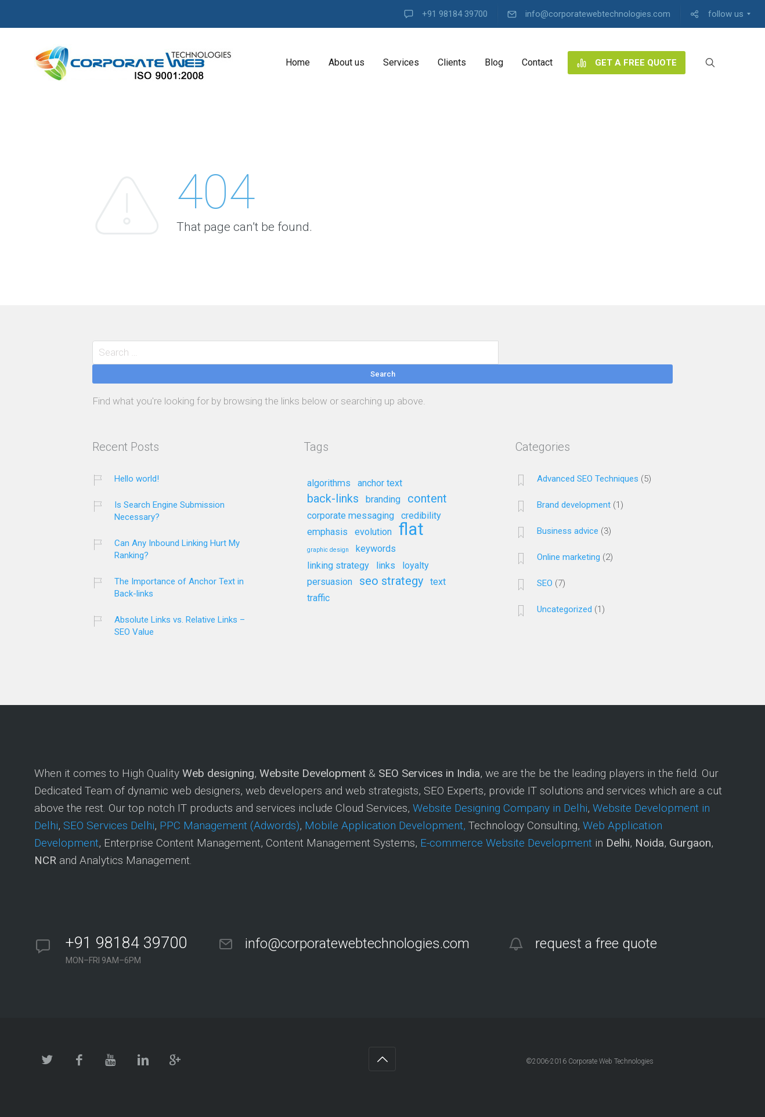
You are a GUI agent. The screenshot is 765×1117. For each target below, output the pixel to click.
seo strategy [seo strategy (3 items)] (391, 581)
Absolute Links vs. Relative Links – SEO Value (179, 625)
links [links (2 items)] (385, 566)
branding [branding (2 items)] (383, 499)
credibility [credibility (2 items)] (421, 516)
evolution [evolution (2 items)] (373, 532)
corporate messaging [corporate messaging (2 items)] (350, 516)
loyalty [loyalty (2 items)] (415, 566)
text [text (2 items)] (438, 582)
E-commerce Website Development (506, 843)
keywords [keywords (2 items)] (376, 549)
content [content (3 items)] (427, 499)
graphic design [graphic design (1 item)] (328, 550)
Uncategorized (564, 609)
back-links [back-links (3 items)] (333, 499)
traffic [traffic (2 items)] (318, 598)
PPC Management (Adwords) (229, 825)
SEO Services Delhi (108, 825)
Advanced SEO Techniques (587, 478)
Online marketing (568, 557)
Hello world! (136, 478)
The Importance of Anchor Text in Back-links (179, 587)
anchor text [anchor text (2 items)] (380, 483)
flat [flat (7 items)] (411, 530)
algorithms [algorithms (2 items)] (329, 483)
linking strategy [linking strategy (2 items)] (338, 566)
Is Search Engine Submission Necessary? (169, 511)
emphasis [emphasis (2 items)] (327, 532)
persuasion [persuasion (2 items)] (329, 582)
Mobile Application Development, (385, 825)
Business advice (567, 531)
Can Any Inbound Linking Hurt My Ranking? (177, 549)
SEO (545, 583)
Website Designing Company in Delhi (500, 808)
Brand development (574, 505)
